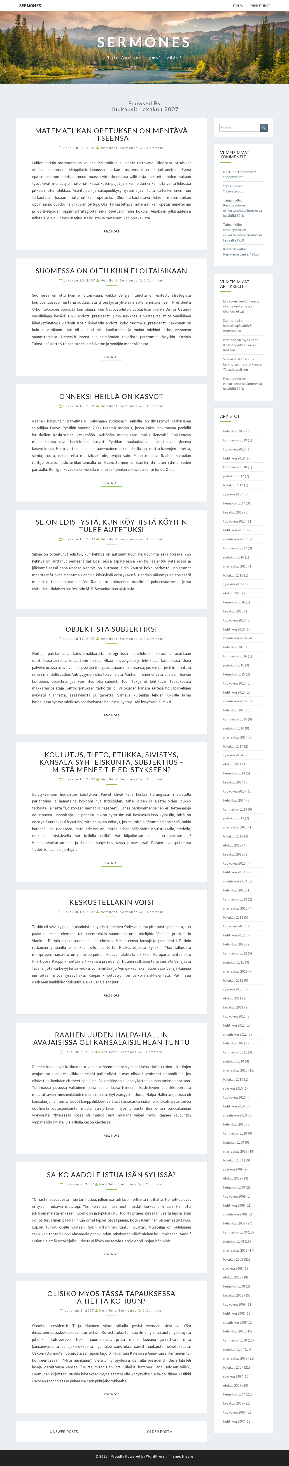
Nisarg (187, 1456)
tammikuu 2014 (235, 809)
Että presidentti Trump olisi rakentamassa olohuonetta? (241, 306)
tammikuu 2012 (235, 953)
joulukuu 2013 (233, 818)
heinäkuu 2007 (234, 1394)
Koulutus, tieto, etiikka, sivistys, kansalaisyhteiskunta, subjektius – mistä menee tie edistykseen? (111, 762)
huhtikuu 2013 (234, 872)
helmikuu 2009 (234, 1223)
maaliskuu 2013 (235, 881)
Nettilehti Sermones (119, 148)
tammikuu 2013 (235, 899)
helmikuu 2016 (234, 647)
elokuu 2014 (232, 764)
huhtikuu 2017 (234, 530)
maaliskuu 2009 (235, 1214)
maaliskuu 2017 (235, 539)
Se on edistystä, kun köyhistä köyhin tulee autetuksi (111, 525)
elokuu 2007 (232, 1385)
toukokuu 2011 (234, 1016)
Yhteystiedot (260, 5)
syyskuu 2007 (233, 1376)
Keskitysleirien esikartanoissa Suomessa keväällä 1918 (242, 210)
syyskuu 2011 (233, 989)
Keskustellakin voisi (111, 902)
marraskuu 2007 (235, 1358)
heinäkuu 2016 (234, 602)
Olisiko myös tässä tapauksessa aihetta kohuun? (111, 1297)
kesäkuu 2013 (233, 854)
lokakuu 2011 (233, 980)
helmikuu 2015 (234, 710)
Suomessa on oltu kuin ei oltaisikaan (111, 271)
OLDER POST (159, 1431)
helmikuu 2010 (234, 1124)
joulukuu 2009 (233, 1142)
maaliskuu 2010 (235, 1115)
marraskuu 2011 (235, 971)
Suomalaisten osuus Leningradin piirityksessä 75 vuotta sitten (242, 364)
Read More (113, 231)
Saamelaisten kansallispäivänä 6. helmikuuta (237, 325)
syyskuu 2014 (233, 755)
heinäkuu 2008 (234, 1286)
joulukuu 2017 (233, 476)
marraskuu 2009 (235, 1151)
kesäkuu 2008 (233, 1295)
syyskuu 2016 (233, 584)
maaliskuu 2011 (235, 1034)
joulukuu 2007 (233, 1349)
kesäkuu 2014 (233, 782)
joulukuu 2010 (233, 1061)
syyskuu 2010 (233, 1088)
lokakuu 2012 (233, 917)
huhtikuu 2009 (234, 1205)
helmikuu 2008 (234, 1331)
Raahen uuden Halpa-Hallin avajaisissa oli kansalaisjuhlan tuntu (111, 1038)
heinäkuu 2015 (234, 674)
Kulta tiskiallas (235, 249)
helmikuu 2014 (234, 800)
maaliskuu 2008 (235, 1322)
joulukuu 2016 (233, 557)
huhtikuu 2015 (234, 692)
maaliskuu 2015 (235, 701)
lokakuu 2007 (233, 1367)
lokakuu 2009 (233, 1160)
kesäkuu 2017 (233, 512)
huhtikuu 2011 (234, 1025)
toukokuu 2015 (234, 683)
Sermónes (30, 5)
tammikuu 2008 (235, 1340)
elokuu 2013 (232, 845)
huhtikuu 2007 (234, 1421)
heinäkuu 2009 (234, 1187)
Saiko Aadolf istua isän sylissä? (111, 1174)
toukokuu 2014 (234, 791)
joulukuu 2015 (233, 665)
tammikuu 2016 (235, 656)
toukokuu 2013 (234, 863)
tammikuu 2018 (235, 467)
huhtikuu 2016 (234, 629)
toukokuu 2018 (234, 449)
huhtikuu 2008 (234, 1313)
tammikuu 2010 (235, 1133)
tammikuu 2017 (235, 548)
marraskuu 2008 (235, 1250)
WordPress (155, 1456)
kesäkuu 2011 (233, 1007)
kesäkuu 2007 (233, 1403)
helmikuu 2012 (234, 944)
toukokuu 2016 (234, 620)
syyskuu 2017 (233, 494)
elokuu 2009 (232, 1178)
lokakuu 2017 (233, 485)
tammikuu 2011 (235, 1052)
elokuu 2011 (232, 998)
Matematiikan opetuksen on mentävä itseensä (111, 134)
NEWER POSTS (63, 1431)
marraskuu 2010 (235, 1070)
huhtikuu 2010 (234, 1106)
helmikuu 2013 (234, 890)
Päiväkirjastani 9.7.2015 (241, 254)
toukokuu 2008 (234, 1304)
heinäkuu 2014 (234, 773)
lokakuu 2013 (233, 836)
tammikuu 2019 (235, 440)
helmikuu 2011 (234, 1043)
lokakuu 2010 (233, 1079)
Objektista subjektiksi (111, 629)
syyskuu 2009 (233, 1169)
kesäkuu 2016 (233, 611)
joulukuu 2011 (233, 962)
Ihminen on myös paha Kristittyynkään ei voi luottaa (240, 345)
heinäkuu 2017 (234, 503)
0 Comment (154, 148)
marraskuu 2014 (235, 737)
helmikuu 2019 (234, 431)
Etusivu (238, 5)
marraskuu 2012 (235, 908)
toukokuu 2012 (234, 926)
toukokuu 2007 (234, 1412)
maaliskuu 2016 (235, 638)
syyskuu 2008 (233, 1268)
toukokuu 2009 (234, 1196)
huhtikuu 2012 (234, 935)
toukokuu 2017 (234, 521)
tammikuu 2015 (235, 719)
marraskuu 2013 (235, 827)
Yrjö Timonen (233, 186)
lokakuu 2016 (233, 575)
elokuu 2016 (232, 593)
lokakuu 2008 (233, 1259)
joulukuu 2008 (233, 1241)
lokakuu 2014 (233, 746)
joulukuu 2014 (233, 728)
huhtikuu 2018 (234, 458)
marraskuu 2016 (235, 566)
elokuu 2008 (232, 1277)
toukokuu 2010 (234, 1097)
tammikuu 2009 (235, 1232)
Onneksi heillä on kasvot (111, 396)
